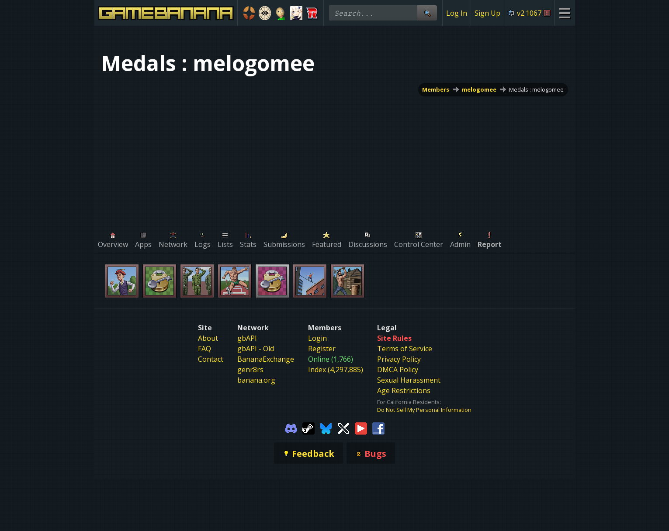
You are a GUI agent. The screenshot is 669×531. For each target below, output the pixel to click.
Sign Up (487, 13)
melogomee (479, 89)
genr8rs (250, 369)
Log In (456, 13)
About (208, 338)
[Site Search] (427, 13)
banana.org (256, 380)
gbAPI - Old (255, 348)
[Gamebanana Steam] (308, 427)
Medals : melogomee (536, 89)
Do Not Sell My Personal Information (424, 410)
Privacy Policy (399, 359)
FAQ (204, 348)
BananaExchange (265, 359)
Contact (210, 359)
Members (435, 89)
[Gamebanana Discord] (291, 427)
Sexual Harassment (408, 380)
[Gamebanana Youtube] (361, 427)
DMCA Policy (397, 369)
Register (322, 348)
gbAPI (247, 338)
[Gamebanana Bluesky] (326, 427)
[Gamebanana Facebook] (378, 427)
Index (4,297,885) (335, 369)
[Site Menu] (564, 13)
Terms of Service (404, 348)
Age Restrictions (403, 390)
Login (317, 338)
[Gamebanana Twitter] (343, 427)
